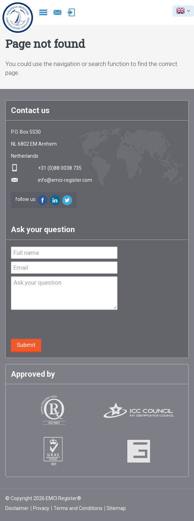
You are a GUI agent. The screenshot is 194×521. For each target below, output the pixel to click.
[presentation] (65, 325)
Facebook (42, 200)
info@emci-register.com (57, 12)
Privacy (41, 508)
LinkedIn (55, 200)
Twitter (67, 200)
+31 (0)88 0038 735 (60, 168)
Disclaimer (17, 508)
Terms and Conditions (78, 508)
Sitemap (116, 508)
